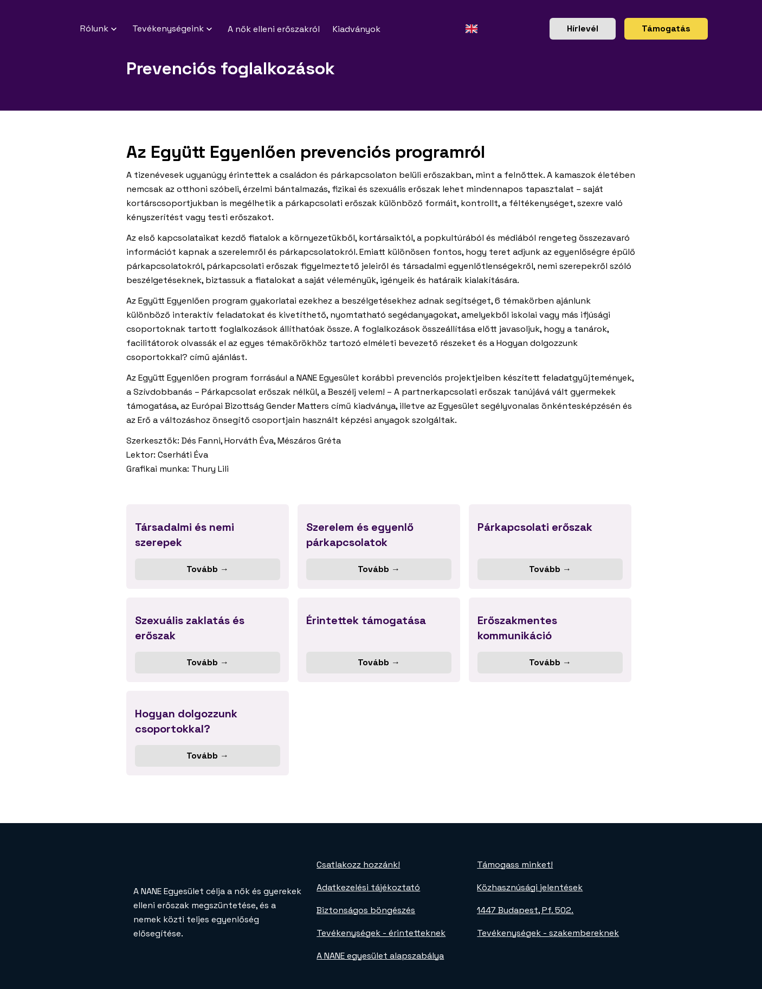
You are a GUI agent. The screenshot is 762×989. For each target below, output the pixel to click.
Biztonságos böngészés (366, 910)
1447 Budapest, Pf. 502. (525, 910)
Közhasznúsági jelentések (530, 887)
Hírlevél (582, 28)
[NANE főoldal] (67, 29)
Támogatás (666, 28)
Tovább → (207, 569)
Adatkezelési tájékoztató (368, 887)
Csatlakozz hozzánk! (358, 864)
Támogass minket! (515, 864)
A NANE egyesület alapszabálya (380, 955)
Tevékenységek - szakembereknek (548, 933)
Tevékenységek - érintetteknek (381, 933)
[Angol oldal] (471, 28)
